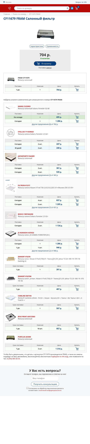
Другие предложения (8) (45, 124)
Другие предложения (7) (45, 207)
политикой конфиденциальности (50, 390)
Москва (8, 2)
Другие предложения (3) (45, 175)
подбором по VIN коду (59, 356)
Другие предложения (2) (45, 251)
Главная (6, 14)
